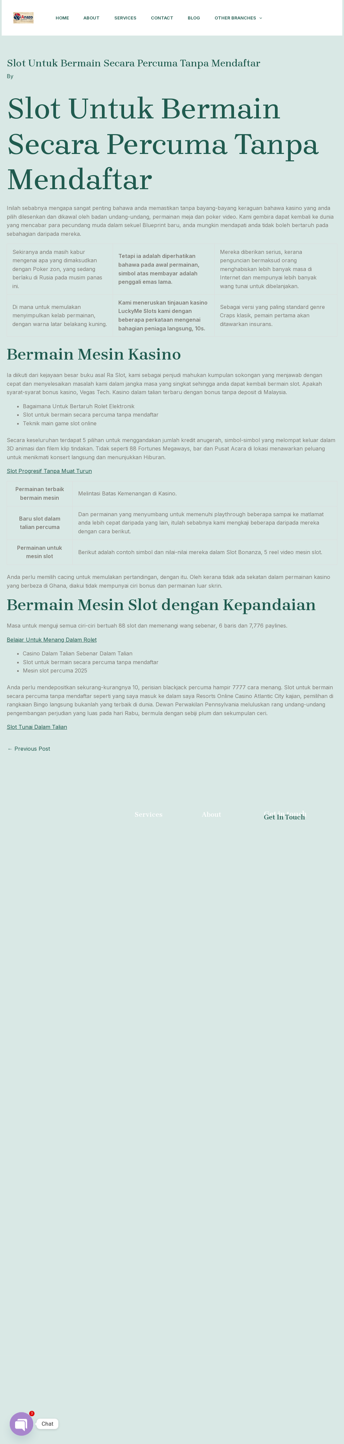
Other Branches (79, 52)
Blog (199, 17)
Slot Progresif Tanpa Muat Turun (49, 505)
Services (128, 17)
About (92, 17)
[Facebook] (290, 39)
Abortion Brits (226, 986)
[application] (100, 52)
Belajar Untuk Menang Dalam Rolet (52, 674)
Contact (166, 17)
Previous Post (28, 783)
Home (61, 17)
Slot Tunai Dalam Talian (37, 761)
